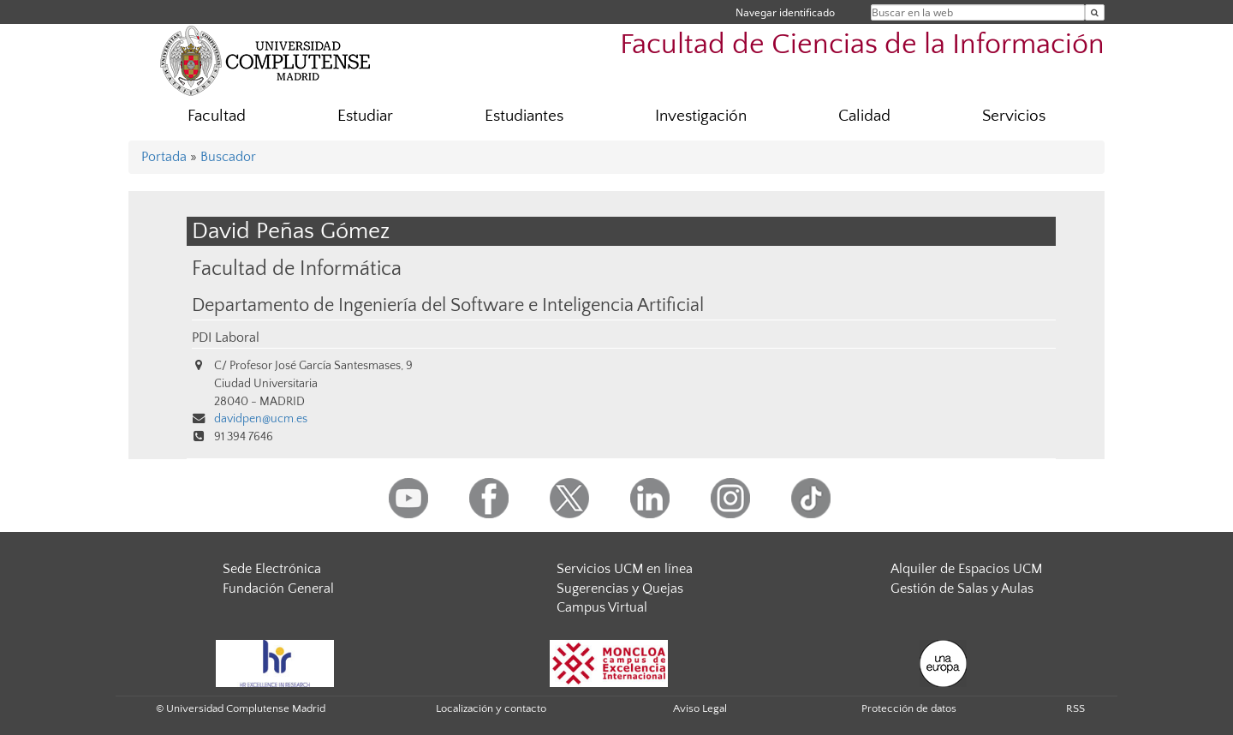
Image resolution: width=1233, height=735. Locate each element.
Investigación (701, 116)
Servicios (1013, 116)
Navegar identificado (785, 12)
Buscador (228, 156)
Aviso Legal (700, 708)
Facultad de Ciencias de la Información (862, 45)
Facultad (217, 116)
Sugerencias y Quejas (620, 588)
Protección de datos (908, 708)
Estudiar (365, 116)
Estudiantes (524, 116)
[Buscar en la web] (1095, 12)
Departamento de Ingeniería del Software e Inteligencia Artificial (448, 306)
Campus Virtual (602, 607)
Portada (164, 156)
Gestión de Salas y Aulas (961, 588)
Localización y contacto (491, 708)
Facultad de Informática (297, 268)
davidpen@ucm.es (260, 419)
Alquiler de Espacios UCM (966, 569)
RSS (1075, 708)
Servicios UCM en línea (625, 569)
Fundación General (278, 588)
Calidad (864, 116)
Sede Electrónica (272, 569)
